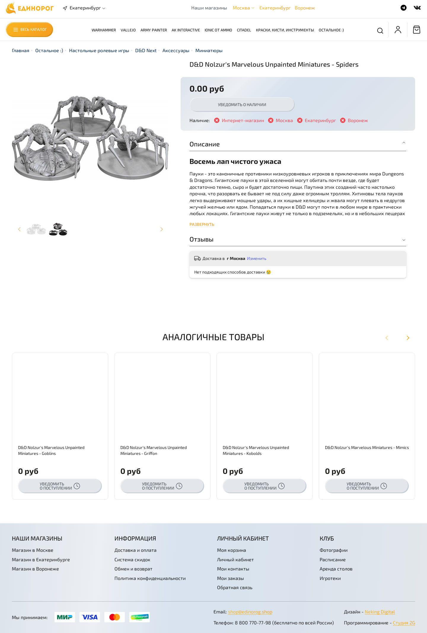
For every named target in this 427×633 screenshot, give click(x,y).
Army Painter (154, 30)
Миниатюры (209, 50)
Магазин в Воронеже (35, 568)
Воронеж (305, 7)
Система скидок (132, 559)
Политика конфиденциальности (150, 578)
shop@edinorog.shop (250, 611)
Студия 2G (404, 622)
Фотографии (334, 550)
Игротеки (330, 578)
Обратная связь (234, 587)
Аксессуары (175, 50)
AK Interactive (186, 30)
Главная (20, 50)
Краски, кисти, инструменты (285, 30)
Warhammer (104, 30)
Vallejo (128, 30)
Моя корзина (231, 550)
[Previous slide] (19, 229)
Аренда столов (336, 568)
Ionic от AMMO (218, 30)
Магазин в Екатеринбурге (41, 559)
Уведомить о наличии (242, 104)
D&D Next (146, 50)
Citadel (244, 30)
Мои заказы (230, 578)
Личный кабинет (235, 559)
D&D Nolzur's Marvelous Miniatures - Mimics (367, 447)
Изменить (256, 258)
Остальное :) (331, 30)
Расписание (333, 559)
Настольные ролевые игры (99, 50)
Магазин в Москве (32, 550)
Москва (241, 7)
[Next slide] (161, 229)
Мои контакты (233, 568)
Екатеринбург (275, 7)
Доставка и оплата (135, 550)
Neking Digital (380, 611)
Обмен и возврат (133, 568)
